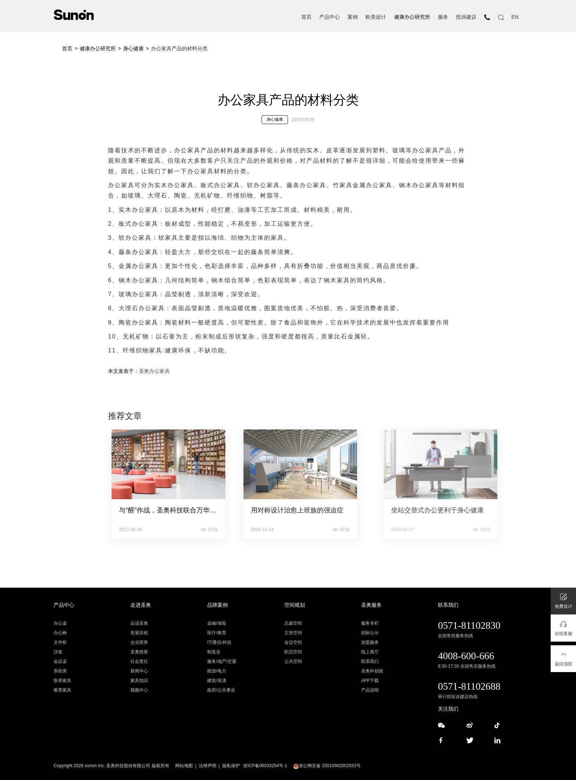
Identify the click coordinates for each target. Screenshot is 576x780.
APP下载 (370, 680)
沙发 (58, 651)
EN (514, 17)
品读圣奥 (139, 623)
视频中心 (139, 690)
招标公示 (370, 632)
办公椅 (60, 632)
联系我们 (370, 661)
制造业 (213, 651)
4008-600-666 (466, 655)
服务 (443, 17)
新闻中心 (139, 671)
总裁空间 (293, 623)
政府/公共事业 (221, 690)
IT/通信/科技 (219, 642)
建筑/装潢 (216, 680)
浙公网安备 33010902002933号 (327, 765)
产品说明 (370, 690)
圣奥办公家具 (154, 371)
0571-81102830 (469, 625)
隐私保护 (231, 765)
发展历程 (139, 632)
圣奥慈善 (139, 651)
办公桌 (60, 623)
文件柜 (60, 642)
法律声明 (207, 765)
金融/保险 (216, 623)
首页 (306, 17)
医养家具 (62, 680)
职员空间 (293, 651)
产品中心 (329, 17)
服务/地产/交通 (221, 661)
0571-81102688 (469, 686)
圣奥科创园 (372, 671)
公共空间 (293, 661)
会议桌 (60, 661)
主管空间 (293, 632)
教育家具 (62, 690)
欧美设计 (376, 17)
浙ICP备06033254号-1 (265, 765)
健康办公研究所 (412, 17)
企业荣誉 (139, 642)
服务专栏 (370, 623)
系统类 (60, 671)
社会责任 (139, 661)
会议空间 (293, 642)
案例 (353, 17)
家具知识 (139, 680)
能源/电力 (216, 671)
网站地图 (184, 765)
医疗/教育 (216, 632)
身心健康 (133, 48)
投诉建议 (466, 17)
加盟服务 (370, 642)
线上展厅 (370, 651)
